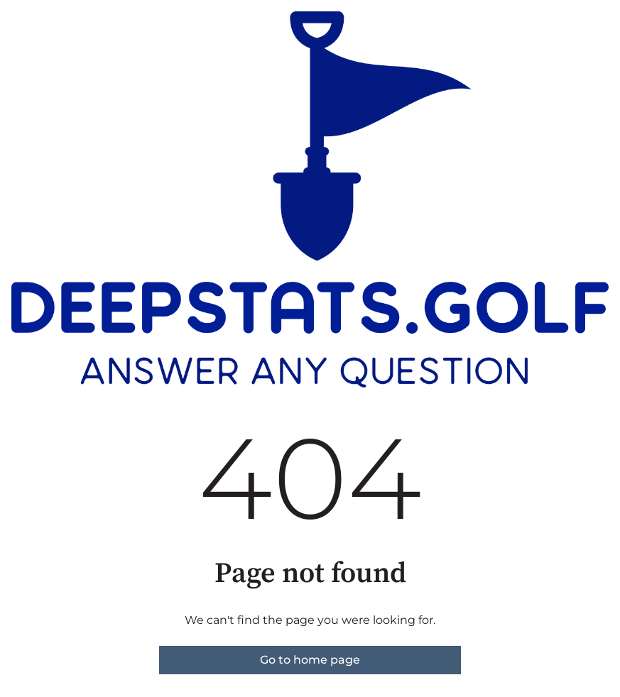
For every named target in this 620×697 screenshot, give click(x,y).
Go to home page (310, 659)
